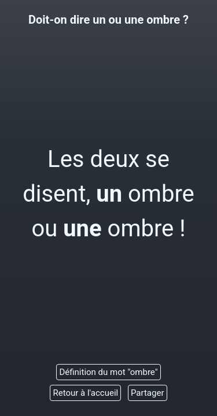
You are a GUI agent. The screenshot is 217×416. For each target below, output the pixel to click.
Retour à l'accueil (85, 393)
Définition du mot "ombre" (108, 372)
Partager (147, 393)
